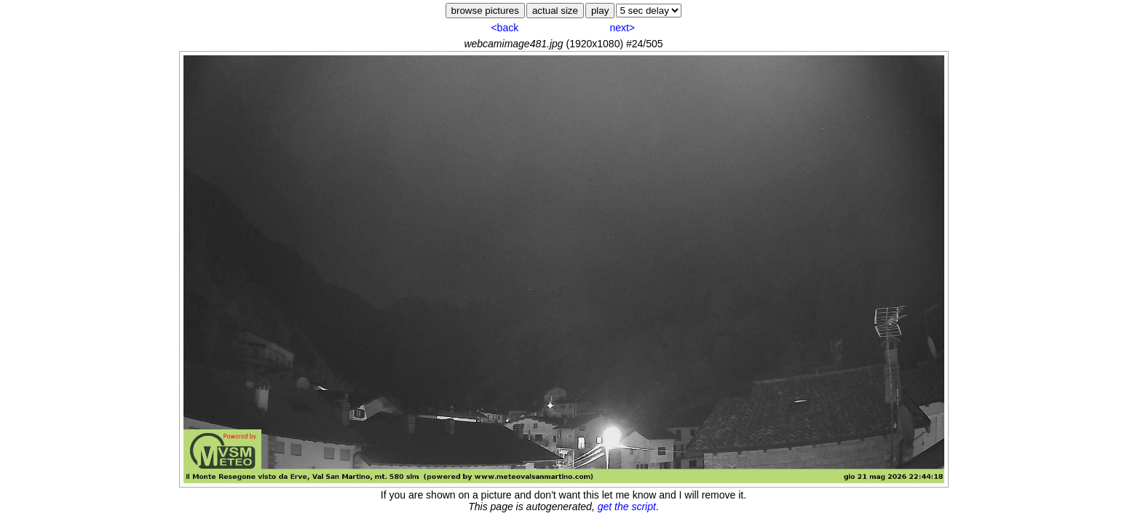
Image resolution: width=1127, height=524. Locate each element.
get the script (627, 506)
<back (504, 27)
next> (622, 27)
